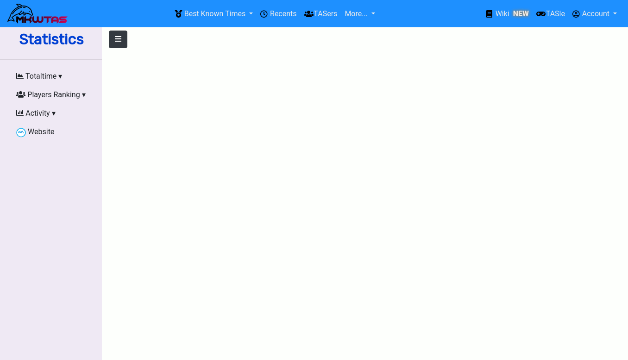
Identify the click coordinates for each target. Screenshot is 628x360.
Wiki (507, 13)
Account (591, 13)
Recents (278, 13)
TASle (550, 13)
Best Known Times (211, 13)
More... (357, 13)
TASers (321, 13)
